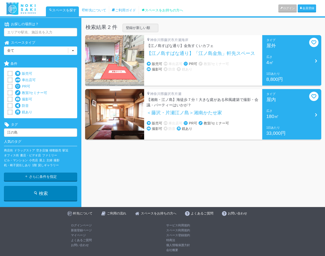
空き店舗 (42, 150)
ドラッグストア (24, 150)
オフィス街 (11, 155)
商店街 (8, 150)
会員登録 (306, 8)
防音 (22, 105)
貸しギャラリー (48, 165)
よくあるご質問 (81, 240)
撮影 (57, 160)
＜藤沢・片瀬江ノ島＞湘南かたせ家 (184, 112)
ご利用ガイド (124, 10)
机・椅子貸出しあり (17, 165)
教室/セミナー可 (31, 92)
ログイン (287, 8)
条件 (10, 64)
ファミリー (49, 155)
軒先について (94, 10)
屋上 (42, 160)
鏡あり (23, 112)
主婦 (49, 160)
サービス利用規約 (178, 225)
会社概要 (172, 250)
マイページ (78, 235)
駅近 (65, 150)
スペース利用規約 (178, 230)
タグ (11, 124)
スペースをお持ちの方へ (162, 10)
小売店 (33, 160)
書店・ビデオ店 (30, 155)
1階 (34, 165)
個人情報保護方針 (178, 245)
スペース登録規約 (178, 235)
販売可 (23, 73)
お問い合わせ (80, 245)
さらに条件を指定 (41, 177)
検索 (40, 193)
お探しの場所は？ (21, 24)
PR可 (22, 86)
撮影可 (23, 99)
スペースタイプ (19, 43)
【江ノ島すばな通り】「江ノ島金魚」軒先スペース (201, 53)
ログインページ (81, 225)
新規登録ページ (81, 230)
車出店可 (25, 80)
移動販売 (55, 150)
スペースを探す (62, 10)
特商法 (170, 240)
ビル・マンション (16, 160)
